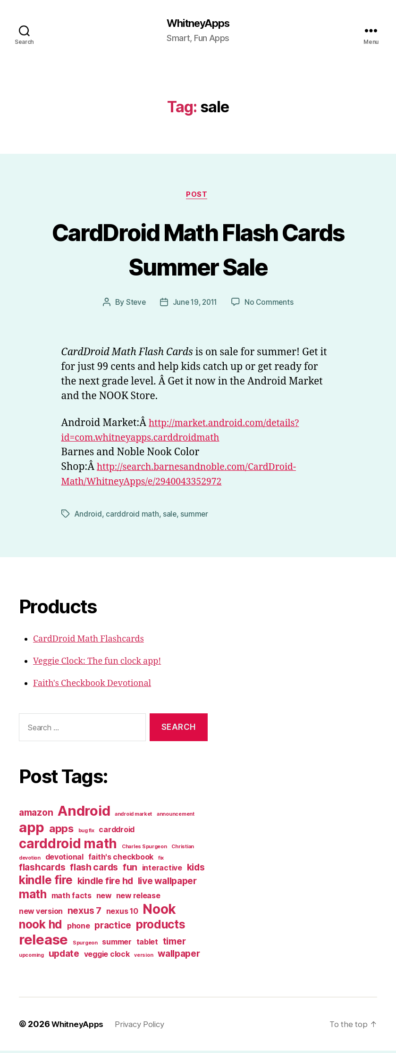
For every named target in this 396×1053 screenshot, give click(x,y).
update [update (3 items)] (64, 955)
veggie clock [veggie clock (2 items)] (107, 956)
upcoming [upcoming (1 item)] (31, 957)
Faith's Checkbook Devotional (92, 685)
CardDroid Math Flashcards (88, 641)
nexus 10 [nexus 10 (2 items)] (122, 913)
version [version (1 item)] (143, 957)
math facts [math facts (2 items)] (71, 898)
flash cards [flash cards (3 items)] (94, 869)
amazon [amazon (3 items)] (36, 814)
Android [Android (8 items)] (84, 813)
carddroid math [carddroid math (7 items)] (68, 846)
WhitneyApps (197, 23)
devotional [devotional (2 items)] (64, 859)
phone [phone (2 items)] (78, 928)
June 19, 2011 (195, 304)
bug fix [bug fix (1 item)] (86, 833)
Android (88, 516)
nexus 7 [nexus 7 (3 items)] (84, 913)
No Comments (271, 304)
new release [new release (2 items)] (138, 898)
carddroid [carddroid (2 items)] (117, 831)
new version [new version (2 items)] (41, 913)
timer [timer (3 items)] (174, 943)
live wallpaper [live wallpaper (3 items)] (167, 883)
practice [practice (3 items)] (112, 927)
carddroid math (132, 516)
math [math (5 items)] (33, 896)
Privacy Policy (145, 1026)
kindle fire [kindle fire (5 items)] (46, 882)
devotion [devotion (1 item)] (30, 860)
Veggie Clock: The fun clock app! (97, 663)
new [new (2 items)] (103, 898)
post (198, 196)
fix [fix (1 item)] (161, 860)
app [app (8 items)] (31, 829)
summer (195, 516)
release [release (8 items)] (43, 942)
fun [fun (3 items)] (130, 869)
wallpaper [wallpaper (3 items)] (179, 955)
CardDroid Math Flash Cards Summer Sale (198, 249)
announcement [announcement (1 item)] (175, 816)
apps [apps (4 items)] (61, 831)
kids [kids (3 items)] (196, 869)
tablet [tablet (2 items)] (147, 944)
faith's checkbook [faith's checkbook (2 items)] (120, 859)
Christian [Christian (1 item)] (182, 849)
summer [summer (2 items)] (116, 944)
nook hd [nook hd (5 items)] (40, 926)
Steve (134, 304)
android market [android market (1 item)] (133, 816)
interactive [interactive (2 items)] (162, 870)
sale (170, 516)
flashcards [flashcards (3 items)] (42, 869)
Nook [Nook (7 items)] (159, 911)
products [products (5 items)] (160, 926)
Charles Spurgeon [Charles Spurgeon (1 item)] (144, 849)
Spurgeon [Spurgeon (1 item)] (85, 945)
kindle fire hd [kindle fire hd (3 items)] (105, 883)
